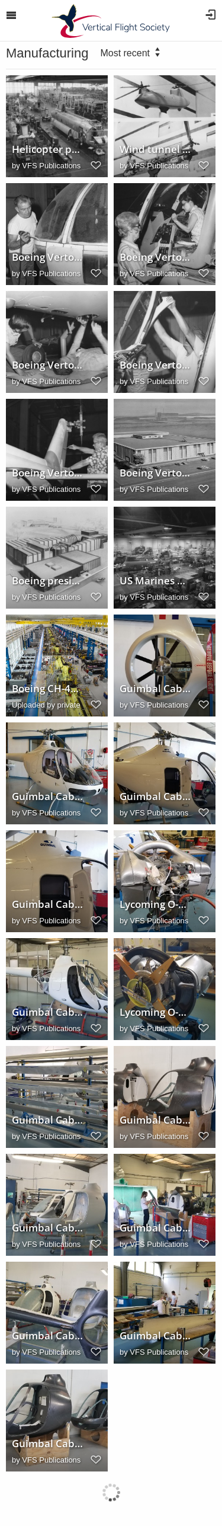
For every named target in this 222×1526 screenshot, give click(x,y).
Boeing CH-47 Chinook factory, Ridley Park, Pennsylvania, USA (48, 688)
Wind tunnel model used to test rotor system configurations (156, 149)
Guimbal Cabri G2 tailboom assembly (156, 1227)
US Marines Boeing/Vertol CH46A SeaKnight (156, 580)
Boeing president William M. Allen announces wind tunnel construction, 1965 (48, 580)
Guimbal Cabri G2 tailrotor (156, 688)
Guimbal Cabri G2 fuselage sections (156, 1120)
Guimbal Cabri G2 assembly (48, 1227)
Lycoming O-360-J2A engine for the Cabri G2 (156, 904)
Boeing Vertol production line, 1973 (48, 257)
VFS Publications (51, 165)
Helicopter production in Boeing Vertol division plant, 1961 (48, 149)
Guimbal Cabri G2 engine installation (48, 1012)
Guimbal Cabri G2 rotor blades (48, 1120)
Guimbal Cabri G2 (48, 796)
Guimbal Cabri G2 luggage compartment (48, 904)
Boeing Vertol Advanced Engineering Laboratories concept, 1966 (156, 472)
